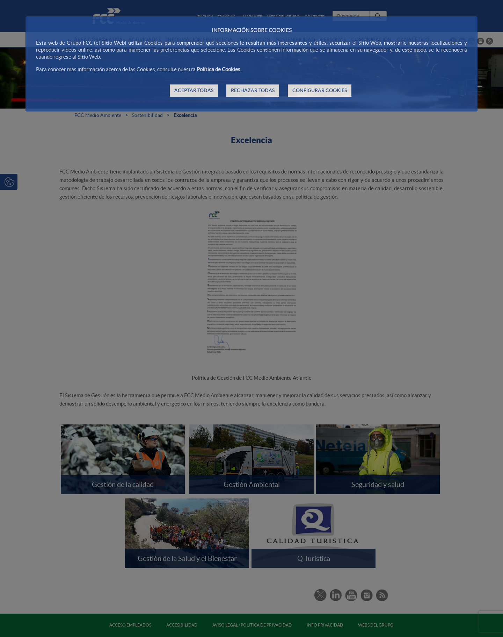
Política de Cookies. (219, 69)
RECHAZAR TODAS (253, 90)
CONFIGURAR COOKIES (319, 90)
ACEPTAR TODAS (193, 90)
